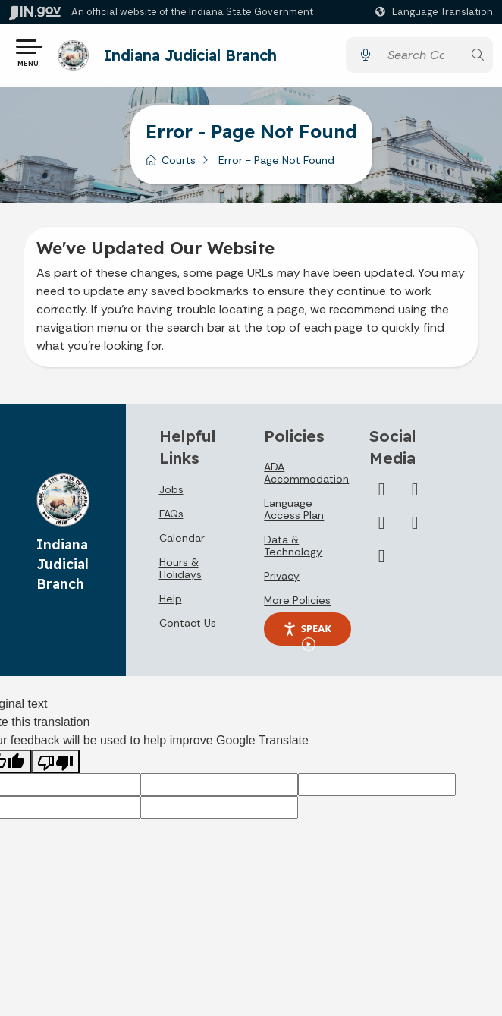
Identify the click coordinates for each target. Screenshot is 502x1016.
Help (170, 603)
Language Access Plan (294, 514)
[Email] (381, 561)
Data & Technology (293, 551)
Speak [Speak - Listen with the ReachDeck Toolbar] (307, 639)
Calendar (182, 542)
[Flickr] (415, 527)
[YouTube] (415, 494)
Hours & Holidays (180, 573)
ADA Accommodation (306, 478)
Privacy (282, 581)
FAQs (171, 518)
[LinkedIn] (381, 527)
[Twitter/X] (381, 494)
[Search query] (421, 58)
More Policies (297, 605)
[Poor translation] (55, 767)
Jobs (171, 494)
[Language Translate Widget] (436, 12)
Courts (179, 165)
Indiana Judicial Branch (194, 57)
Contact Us (187, 627)
